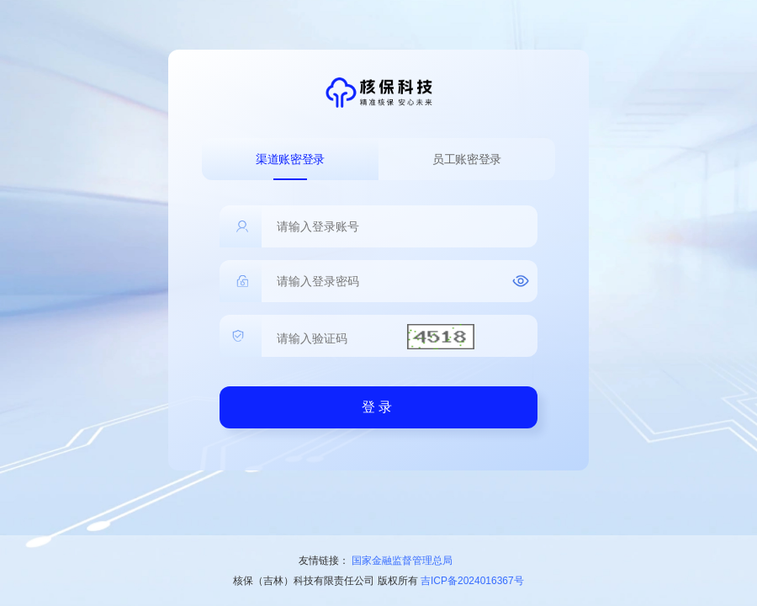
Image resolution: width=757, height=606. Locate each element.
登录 (378, 407)
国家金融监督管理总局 (402, 560)
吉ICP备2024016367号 (472, 581)
